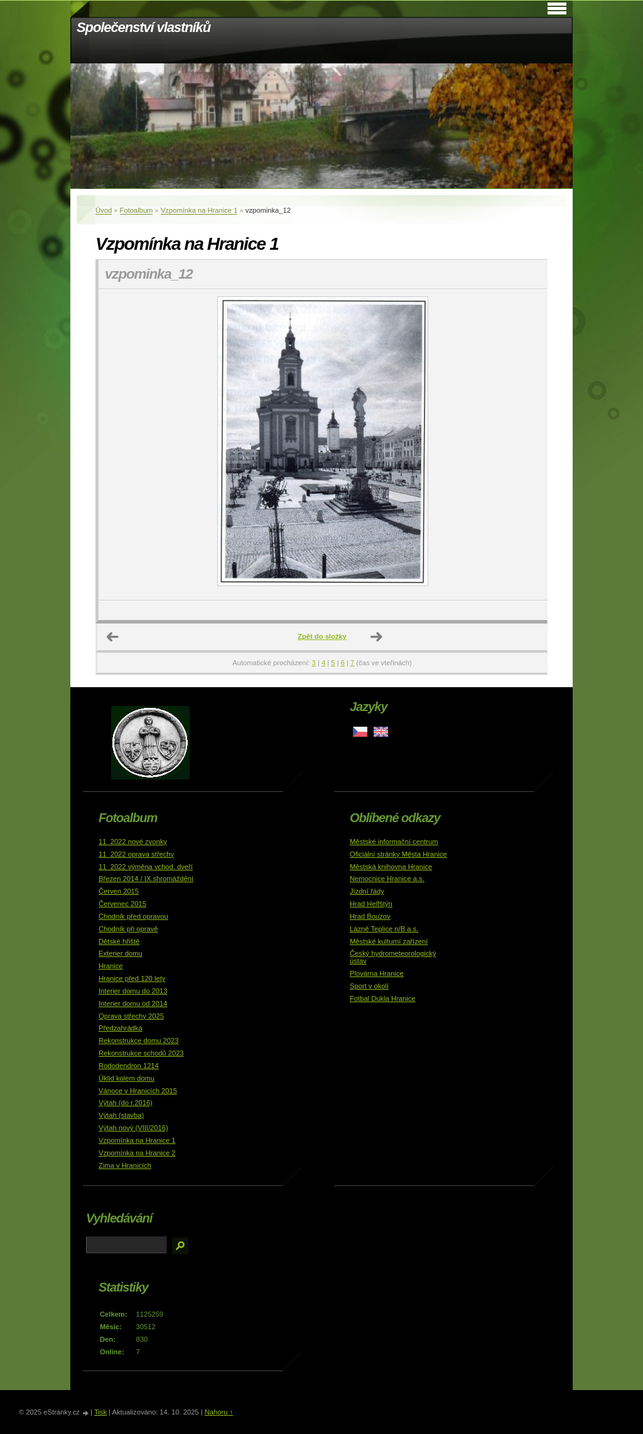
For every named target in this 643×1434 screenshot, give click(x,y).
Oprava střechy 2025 (131, 1016)
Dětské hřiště (119, 941)
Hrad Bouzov (370, 916)
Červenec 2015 (122, 903)
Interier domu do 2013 (133, 991)
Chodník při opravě (128, 929)
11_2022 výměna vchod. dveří (146, 866)
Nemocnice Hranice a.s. (387, 878)
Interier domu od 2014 (133, 1003)
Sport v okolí (369, 986)
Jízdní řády (367, 891)
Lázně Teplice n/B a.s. (384, 929)
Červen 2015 (119, 891)
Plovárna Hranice (377, 973)
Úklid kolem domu (126, 1078)
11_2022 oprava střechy (136, 854)
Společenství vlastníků (143, 27)
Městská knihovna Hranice (391, 866)
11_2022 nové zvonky (133, 841)
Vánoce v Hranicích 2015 (138, 1090)
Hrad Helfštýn (371, 903)
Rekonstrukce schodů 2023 (141, 1053)
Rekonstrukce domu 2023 (139, 1040)
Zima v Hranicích (125, 1165)
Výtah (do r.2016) (126, 1102)
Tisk (100, 1412)
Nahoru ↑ (219, 1412)
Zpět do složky (322, 636)
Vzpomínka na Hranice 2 (137, 1153)
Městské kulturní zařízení (389, 941)
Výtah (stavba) (121, 1115)
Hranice (111, 966)
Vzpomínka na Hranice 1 (199, 210)
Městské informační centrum (394, 841)
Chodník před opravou (133, 916)
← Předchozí (113, 637)
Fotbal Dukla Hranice (382, 998)
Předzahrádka (121, 1028)
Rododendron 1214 (129, 1065)
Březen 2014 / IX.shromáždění (146, 878)
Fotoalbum (136, 210)
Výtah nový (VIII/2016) (133, 1128)
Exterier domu (121, 953)
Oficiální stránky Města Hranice (398, 854)
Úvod (103, 210)
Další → (376, 637)
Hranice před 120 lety (132, 978)
